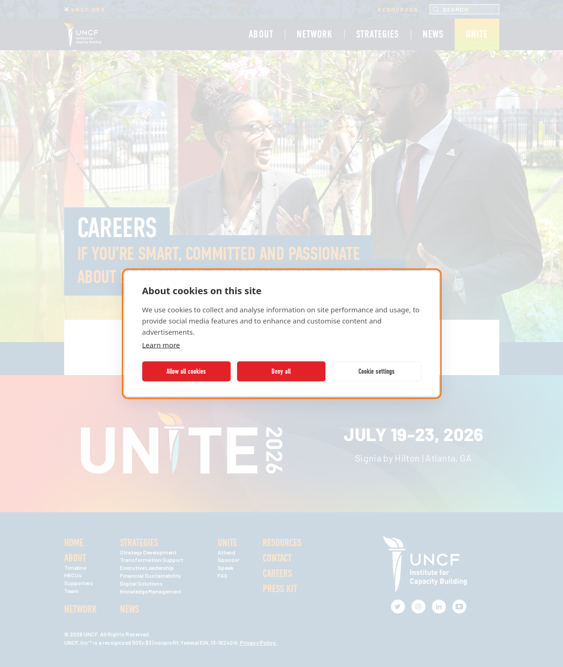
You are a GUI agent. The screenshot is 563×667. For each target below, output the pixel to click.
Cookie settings (376, 371)
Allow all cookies (186, 371)
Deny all (281, 371)
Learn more (161, 344)
